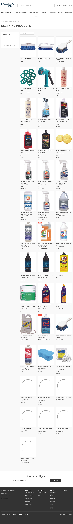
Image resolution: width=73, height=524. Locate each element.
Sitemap (39, 497)
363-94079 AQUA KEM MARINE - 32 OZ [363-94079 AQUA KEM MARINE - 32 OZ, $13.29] (63, 244)
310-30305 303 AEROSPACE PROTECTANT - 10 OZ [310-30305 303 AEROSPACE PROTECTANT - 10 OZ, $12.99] (62, 182)
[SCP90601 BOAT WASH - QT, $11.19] (28, 386)
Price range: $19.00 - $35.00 (9, 39)
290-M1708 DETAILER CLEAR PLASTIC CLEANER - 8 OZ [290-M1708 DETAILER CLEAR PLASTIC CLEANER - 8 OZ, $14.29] (62, 120)
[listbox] (29, 33)
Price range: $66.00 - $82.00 (9, 45)
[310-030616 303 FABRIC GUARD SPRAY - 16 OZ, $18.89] (28, 170)
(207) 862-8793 (6, 498)
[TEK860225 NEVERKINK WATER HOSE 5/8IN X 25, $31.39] (64, 417)
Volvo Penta (52, 497)
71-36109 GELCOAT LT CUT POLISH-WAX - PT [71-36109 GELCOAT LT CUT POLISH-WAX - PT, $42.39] (64, 305)
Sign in (60, 5)
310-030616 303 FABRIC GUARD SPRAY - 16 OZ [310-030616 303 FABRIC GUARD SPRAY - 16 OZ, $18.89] (27, 182)
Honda (51, 495)
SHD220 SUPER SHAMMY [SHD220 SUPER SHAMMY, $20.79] (25, 428)
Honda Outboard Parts (21, 12)
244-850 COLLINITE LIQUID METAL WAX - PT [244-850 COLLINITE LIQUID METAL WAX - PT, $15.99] (63, 89)
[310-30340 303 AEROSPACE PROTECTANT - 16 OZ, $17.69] (46, 201)
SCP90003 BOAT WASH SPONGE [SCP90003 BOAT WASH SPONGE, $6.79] (45, 366)
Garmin (51, 507)
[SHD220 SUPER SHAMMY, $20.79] (28, 417)
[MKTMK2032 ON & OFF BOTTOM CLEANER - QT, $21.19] (28, 355)
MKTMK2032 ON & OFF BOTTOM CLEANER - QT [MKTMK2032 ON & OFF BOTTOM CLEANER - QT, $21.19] (27, 367)
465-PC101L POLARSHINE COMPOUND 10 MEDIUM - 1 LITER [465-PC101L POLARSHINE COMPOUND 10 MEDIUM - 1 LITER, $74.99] (27, 274)
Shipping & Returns (42, 492)
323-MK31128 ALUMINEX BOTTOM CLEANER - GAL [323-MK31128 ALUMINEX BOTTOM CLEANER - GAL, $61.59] (63, 213)
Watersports (28, 504)
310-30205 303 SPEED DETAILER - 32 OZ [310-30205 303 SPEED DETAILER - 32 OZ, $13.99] (45, 182)
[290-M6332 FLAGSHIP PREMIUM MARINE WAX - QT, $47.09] (46, 139)
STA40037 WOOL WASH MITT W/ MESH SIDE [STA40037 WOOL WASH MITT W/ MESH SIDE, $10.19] (45, 429)
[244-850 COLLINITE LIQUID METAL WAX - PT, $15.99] (64, 77)
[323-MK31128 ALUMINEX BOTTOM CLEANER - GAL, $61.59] (64, 201)
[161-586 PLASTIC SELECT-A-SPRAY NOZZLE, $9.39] (46, 77)
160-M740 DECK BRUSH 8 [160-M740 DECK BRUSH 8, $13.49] (25, 58)
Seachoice (52, 506)
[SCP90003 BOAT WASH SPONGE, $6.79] (46, 355)
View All (51, 509)
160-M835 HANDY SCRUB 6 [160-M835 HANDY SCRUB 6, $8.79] (44, 58)
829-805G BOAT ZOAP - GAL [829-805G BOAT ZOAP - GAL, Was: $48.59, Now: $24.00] (44, 336)
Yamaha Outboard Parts (7, 12)
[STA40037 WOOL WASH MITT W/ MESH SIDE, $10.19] (46, 417)
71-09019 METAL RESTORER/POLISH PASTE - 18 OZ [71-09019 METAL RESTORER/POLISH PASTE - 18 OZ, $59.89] (27, 305)
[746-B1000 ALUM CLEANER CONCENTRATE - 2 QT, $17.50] (28, 324)
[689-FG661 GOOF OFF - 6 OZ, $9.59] (64, 262)
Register (65, 5)
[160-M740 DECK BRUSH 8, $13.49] (28, 46)
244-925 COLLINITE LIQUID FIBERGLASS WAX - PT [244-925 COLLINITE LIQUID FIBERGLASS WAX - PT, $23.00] (26, 120)
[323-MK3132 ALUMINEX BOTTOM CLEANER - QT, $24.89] (28, 232)
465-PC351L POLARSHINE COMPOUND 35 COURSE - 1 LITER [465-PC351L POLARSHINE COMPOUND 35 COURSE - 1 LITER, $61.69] (45, 274)
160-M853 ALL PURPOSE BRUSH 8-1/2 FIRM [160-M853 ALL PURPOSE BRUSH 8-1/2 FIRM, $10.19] (63, 59)
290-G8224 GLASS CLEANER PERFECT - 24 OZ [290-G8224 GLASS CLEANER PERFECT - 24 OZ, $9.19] (44, 120)
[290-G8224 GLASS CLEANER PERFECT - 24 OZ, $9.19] (46, 108)
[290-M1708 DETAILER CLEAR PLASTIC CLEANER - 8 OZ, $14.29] (64, 108)
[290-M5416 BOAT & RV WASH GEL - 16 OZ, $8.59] (28, 139)
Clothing (60, 12)
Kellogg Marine (53, 501)
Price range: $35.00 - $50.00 (9, 41)
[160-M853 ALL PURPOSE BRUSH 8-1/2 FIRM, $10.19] (64, 46)
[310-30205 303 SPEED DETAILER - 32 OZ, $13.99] (46, 170)
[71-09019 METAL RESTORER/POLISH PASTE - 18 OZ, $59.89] (28, 293)
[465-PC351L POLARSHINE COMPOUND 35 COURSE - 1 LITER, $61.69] (46, 262)
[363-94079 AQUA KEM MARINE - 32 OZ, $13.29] (64, 232)
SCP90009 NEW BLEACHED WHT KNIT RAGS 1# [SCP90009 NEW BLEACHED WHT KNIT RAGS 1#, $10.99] (63, 367)
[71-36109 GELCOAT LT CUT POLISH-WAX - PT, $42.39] (64, 293)
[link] (36, 518)
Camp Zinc (52, 503)
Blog (39, 495)
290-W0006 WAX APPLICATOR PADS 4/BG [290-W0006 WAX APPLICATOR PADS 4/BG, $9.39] (64, 151)
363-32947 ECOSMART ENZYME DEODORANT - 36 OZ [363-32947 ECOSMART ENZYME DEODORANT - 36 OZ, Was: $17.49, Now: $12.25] (45, 244)
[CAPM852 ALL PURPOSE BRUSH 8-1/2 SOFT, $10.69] (64, 324)
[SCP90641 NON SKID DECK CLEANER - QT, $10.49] (46, 386)
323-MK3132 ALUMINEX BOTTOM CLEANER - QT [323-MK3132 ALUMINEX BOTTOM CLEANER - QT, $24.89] (27, 244)
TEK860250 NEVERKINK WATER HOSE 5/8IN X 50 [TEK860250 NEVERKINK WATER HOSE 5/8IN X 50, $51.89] (27, 459)
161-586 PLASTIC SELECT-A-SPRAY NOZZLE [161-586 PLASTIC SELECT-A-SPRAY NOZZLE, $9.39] (46, 89)
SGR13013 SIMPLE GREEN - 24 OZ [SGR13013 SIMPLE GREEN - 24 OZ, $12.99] (63, 397)
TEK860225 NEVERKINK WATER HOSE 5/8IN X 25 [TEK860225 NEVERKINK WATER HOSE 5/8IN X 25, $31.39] (62, 429)
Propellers (43, 12)
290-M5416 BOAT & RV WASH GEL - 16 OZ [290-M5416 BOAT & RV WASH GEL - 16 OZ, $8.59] (28, 151)
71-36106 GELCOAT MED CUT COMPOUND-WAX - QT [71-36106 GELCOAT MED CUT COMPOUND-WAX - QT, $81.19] (44, 305)
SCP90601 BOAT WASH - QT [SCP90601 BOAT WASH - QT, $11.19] (26, 397)
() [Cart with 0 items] (70, 5)
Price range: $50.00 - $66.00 (9, 43)
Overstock (36, 16)
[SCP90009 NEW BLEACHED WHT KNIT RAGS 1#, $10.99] (64, 355)
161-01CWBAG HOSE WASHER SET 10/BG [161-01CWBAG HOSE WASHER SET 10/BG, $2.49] (27, 89)
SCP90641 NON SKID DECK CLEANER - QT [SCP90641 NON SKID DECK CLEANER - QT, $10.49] (44, 398)
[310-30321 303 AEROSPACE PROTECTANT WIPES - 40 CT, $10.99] (28, 201)
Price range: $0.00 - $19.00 (9, 37)
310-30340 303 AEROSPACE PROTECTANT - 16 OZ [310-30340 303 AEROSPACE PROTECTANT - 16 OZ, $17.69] (44, 213)
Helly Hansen (53, 498)
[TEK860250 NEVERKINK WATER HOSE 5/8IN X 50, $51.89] (28, 447)
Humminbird (52, 500)
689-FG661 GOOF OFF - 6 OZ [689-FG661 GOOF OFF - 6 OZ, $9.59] (62, 274)
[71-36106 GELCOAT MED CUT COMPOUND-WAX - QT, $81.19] (46, 293)
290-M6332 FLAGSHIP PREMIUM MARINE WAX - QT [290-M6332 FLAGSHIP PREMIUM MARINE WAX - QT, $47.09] (45, 151)
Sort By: (22, 33)
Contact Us (40, 494)
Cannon (51, 504)
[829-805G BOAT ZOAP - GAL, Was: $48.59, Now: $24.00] (46, 324)
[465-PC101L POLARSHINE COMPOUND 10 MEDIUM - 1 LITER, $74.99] (28, 262)
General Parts (52, 12)
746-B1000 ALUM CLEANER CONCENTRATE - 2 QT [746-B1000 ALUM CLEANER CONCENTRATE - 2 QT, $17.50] (26, 336)
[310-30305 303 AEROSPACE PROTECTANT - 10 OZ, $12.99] (64, 170)
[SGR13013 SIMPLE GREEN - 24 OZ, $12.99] (64, 386)
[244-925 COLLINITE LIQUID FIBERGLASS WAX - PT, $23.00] (28, 108)
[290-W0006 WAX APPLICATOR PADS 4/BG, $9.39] (64, 139)
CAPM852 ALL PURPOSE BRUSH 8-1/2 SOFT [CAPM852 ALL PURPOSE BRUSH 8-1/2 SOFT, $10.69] (63, 336)
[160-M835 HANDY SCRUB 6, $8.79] (46, 46)
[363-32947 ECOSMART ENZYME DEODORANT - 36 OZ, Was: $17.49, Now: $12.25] (46, 232)
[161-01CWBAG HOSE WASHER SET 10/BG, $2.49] (28, 77)
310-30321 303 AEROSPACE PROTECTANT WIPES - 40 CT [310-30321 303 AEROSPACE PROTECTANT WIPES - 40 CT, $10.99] (26, 213)
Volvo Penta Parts (33, 12)
